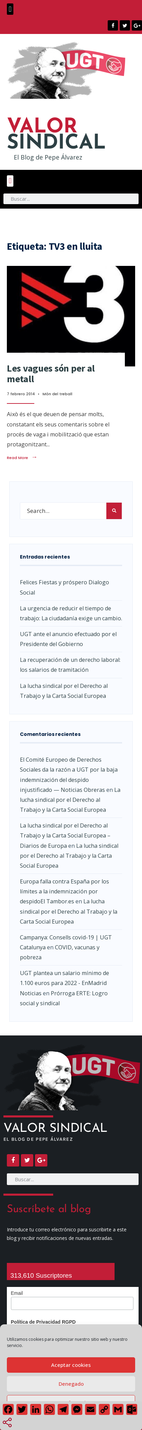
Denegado (71, 1383)
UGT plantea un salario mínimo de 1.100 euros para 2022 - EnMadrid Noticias (64, 983)
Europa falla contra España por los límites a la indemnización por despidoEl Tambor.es (64, 891)
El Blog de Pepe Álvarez (48, 157)
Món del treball (57, 394)
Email (17, 1293)
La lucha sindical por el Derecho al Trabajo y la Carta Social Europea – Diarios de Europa (65, 835)
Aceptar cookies (71, 1364)
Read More (22, 458)
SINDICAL (56, 135)
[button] (10, 9)
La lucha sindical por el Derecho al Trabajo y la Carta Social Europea (70, 799)
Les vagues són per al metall (51, 373)
